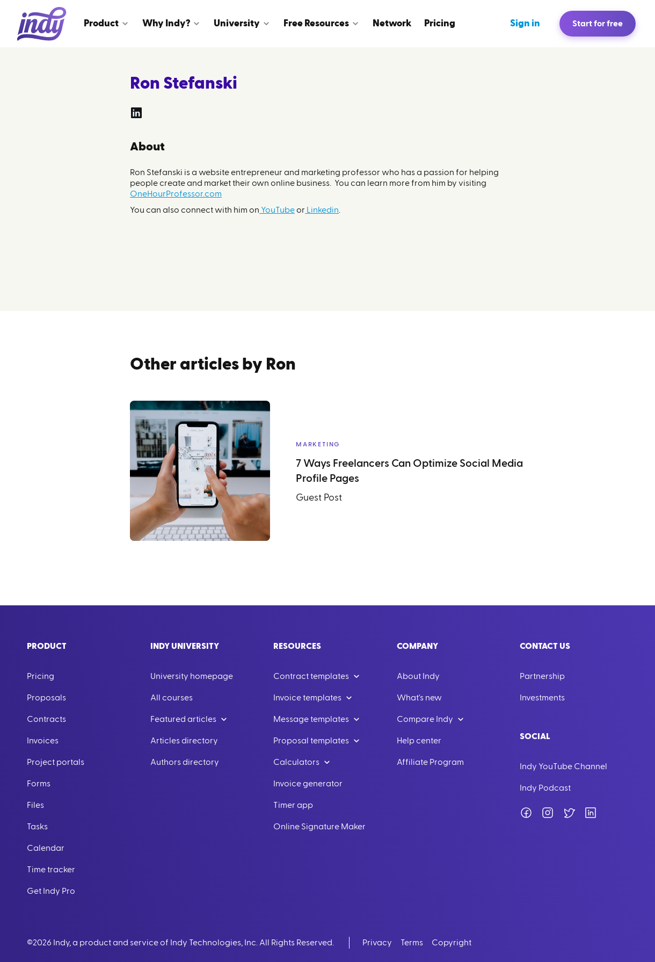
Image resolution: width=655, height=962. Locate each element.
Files (35, 805)
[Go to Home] (42, 23)
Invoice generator (308, 783)
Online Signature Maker (319, 826)
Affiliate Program (430, 762)
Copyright (451, 942)
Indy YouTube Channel (563, 766)
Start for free (597, 23)
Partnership (542, 676)
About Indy (418, 676)
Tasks (37, 826)
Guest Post (319, 497)
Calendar (45, 848)
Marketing (318, 444)
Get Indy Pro (51, 891)
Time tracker (51, 869)
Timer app (293, 805)
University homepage (191, 676)
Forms (38, 783)
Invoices (43, 740)
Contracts (46, 719)
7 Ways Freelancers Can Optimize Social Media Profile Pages (409, 471)
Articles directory (184, 740)
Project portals (55, 762)
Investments (542, 697)
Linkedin (322, 210)
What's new (419, 697)
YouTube (277, 210)
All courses (171, 697)
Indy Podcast (545, 788)
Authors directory (184, 762)
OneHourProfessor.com (176, 194)
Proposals (46, 697)
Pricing (40, 676)
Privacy (377, 942)
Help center (419, 740)
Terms (412, 942)
